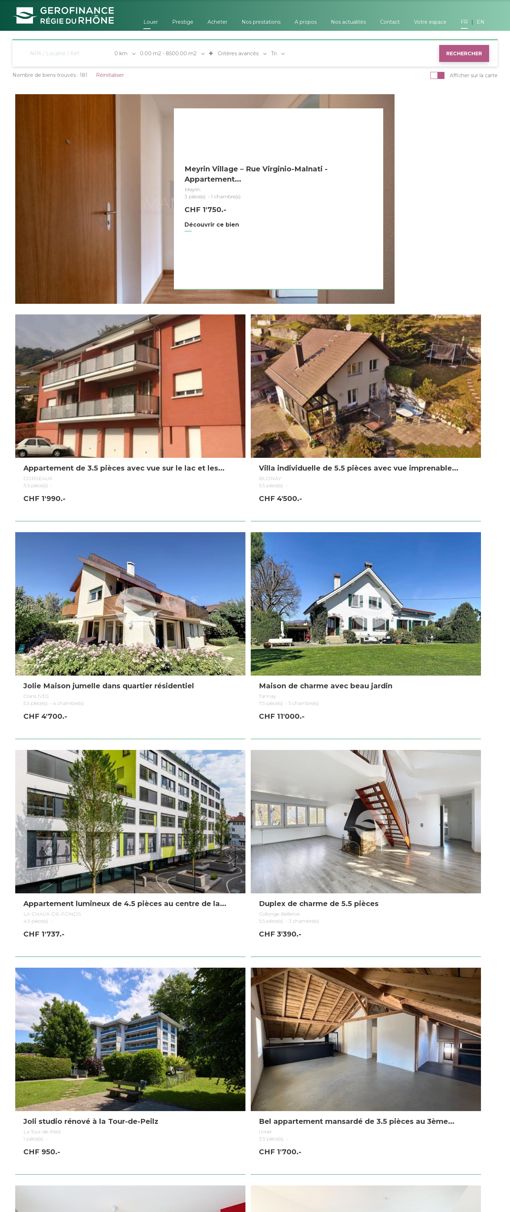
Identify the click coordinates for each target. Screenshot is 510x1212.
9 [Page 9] (300, 987)
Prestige (182, 22)
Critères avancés (234, 53)
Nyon (178, 1138)
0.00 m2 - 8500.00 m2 (168, 53)
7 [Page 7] (272, 987)
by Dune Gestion (178, 1175)
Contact (390, 22)
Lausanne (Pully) (244, 1138)
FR (464, 22)
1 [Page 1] (190, 987)
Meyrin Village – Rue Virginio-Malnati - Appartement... (234, 174)
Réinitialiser (110, 75)
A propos (306, 22)
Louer (150, 22)
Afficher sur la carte (474, 75)
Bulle (375, 1138)
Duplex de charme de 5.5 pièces (242, 691)
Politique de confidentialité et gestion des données (392, 1179)
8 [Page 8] (286, 987)
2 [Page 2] (203, 987)
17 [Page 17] (318, 987)
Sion (480, 1138)
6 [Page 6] (258, 987)
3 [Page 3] (217, 987)
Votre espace (430, 22)
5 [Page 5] (245, 987)
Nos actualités (348, 22)
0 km (121, 53)
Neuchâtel (317, 1138)
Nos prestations (261, 22)
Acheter (217, 22)
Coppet (123, 1138)
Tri (274, 53)
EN (480, 22)
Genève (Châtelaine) (50, 1138)
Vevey (428, 1138)
